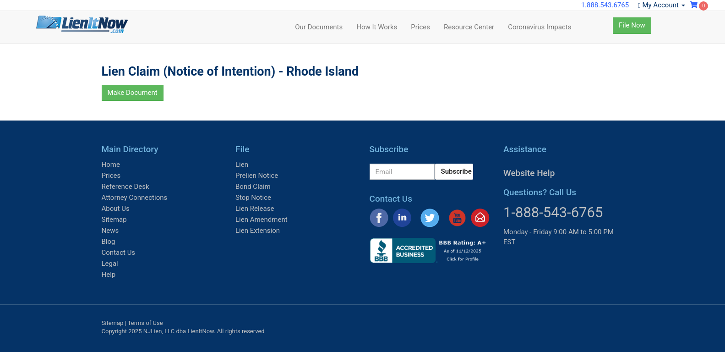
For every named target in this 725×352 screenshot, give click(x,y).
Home (111, 164)
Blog (108, 241)
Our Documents (319, 27)
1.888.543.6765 (605, 5)
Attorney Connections (135, 197)
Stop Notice (253, 197)
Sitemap (114, 219)
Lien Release (254, 208)
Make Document (133, 92)
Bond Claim (253, 186)
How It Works (376, 27)
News (110, 230)
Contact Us (119, 252)
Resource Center (469, 27)
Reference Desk (125, 186)
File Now (632, 25)
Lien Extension (257, 230)
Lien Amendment (261, 219)
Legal (110, 263)
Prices (420, 27)
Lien (241, 164)
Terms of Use (145, 322)
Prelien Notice (256, 175)
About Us (116, 208)
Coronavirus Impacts (539, 27)
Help (109, 274)
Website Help (529, 173)
